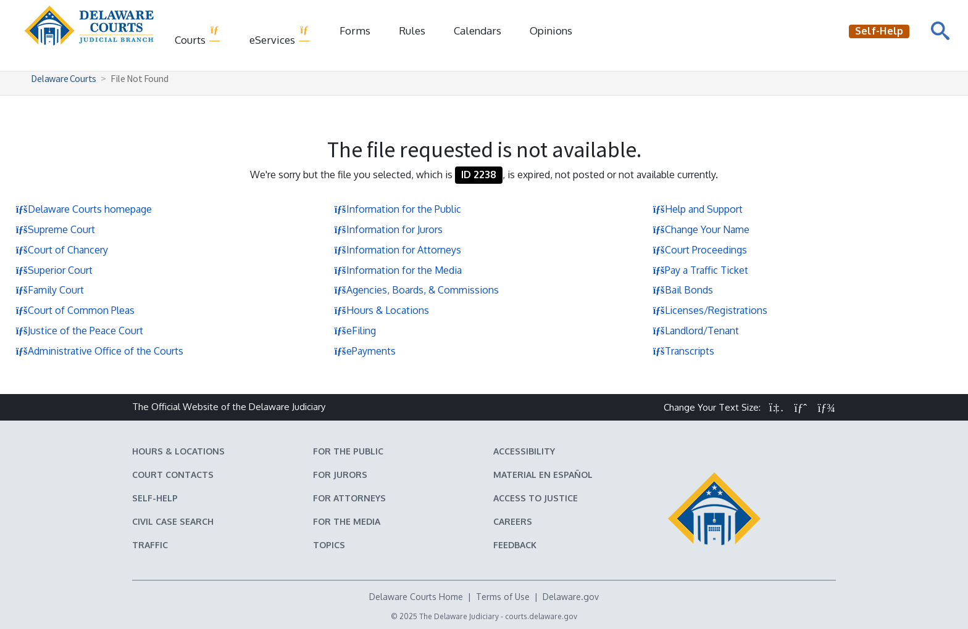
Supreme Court (55, 229)
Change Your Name (701, 229)
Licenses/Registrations (710, 310)
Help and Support (698, 209)
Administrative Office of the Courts (99, 351)
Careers (512, 521)
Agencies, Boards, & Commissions (416, 290)
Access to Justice (535, 498)
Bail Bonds (683, 290)
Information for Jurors (388, 229)
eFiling (355, 330)
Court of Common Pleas (75, 310)
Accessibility (524, 451)
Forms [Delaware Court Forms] (355, 30)
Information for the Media (398, 270)
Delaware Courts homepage (83, 209)
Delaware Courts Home (416, 596)
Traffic (150, 545)
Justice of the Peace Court (79, 330)
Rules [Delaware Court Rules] (412, 30)
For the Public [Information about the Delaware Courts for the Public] (348, 451)
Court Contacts (173, 474)
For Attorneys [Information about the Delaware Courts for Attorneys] (349, 498)
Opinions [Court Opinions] (551, 30)
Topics (329, 545)
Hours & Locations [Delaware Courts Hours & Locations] (178, 451)
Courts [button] (198, 35)
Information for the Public (397, 209)
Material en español (543, 474)
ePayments (365, 351)
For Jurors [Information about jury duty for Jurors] (340, 474)
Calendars (477, 30)
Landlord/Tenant (696, 330)
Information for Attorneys (397, 250)
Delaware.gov (571, 596)
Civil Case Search (173, 521)
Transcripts (683, 351)
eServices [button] (280, 35)
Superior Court (54, 270)
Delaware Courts (63, 78)
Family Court (49, 290)
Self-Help (155, 498)
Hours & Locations (381, 310)
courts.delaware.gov (541, 616)
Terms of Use (503, 596)
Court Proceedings (700, 250)
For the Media (346, 521)
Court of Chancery (61, 250)
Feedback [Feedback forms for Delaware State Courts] (514, 545)
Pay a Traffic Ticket (700, 270)
